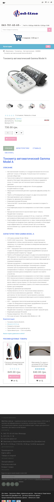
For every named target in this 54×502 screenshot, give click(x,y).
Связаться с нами (34, 497)
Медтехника (9, 51)
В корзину (11, 138)
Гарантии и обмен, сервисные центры (21, 493)
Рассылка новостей (9, 463)
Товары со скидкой (9, 455)
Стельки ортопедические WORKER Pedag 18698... (14, 363)
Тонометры (18, 51)
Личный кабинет (8, 461)
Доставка (5, 493)
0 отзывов (19, 115)
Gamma (18, 119)
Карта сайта (6, 452)
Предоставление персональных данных (14, 497)
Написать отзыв (30, 115)
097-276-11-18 (8, 435)
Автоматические (28, 51)
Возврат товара (7, 466)
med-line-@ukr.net (10, 438)
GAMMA (38, 51)
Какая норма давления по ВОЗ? (14, 333)
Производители (7, 449)
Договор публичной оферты (31, 495)
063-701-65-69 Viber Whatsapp (14, 433)
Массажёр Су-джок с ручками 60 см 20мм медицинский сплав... (39, 364)
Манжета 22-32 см (13, 324)
